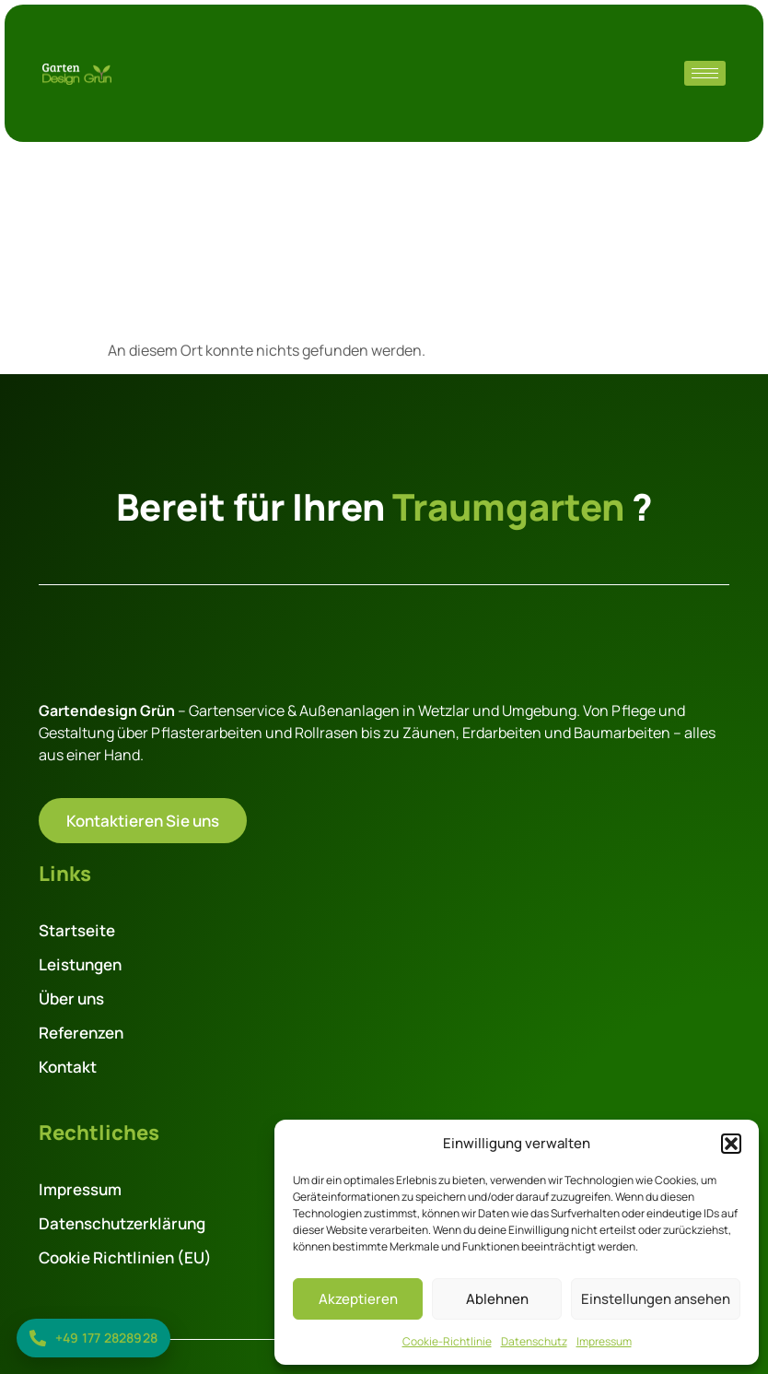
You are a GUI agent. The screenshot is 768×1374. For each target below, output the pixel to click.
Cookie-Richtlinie (447, 1341)
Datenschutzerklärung (122, 1223)
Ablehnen (497, 1299)
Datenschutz (534, 1341)
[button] (731, 1143)
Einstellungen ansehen (655, 1299)
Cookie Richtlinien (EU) (125, 1257)
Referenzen (81, 1032)
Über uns (71, 998)
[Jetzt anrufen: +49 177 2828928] (93, 1338)
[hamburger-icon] (705, 73)
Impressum (604, 1341)
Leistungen (80, 964)
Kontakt (68, 1066)
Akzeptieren (358, 1299)
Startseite (77, 930)
